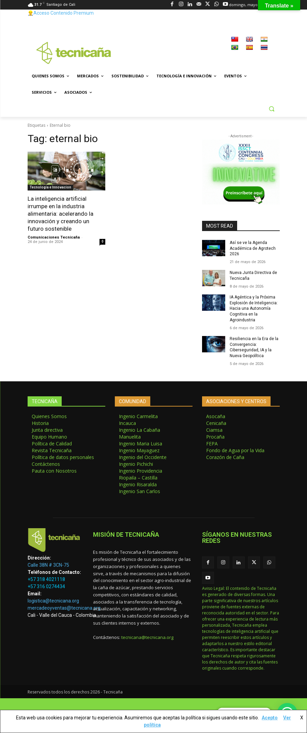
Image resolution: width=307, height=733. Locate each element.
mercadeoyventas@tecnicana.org (64, 608)
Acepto (270, 717)
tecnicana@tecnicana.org (147, 637)
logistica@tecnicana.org (53, 601)
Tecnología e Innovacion (50, 187)
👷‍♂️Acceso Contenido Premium (61, 13)
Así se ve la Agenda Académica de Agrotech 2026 (253, 248)
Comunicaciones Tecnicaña (54, 237)
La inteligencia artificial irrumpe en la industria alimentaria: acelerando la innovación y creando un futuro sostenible (60, 213)
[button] (272, 109)
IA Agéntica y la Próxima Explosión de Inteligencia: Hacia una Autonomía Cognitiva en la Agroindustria (254, 308)
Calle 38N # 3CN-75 (48, 565)
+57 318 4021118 (46, 579)
